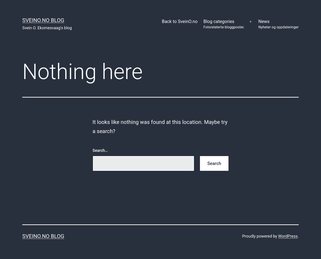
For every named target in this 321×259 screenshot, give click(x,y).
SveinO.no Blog (43, 20)
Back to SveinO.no (180, 21)
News (278, 24)
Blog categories (223, 24)
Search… (100, 150)
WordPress (288, 236)
